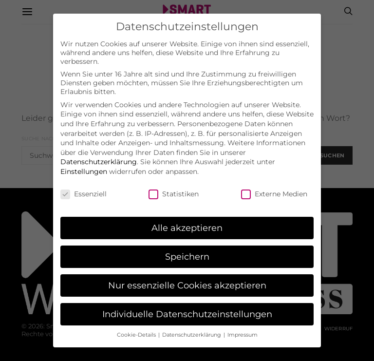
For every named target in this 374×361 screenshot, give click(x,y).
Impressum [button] (242, 330)
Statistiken (174, 189)
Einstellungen (83, 167)
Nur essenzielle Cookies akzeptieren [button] (187, 281)
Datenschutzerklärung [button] (192, 330)
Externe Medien (274, 189)
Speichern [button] (187, 252)
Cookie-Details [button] (137, 330)
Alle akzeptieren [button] (187, 223)
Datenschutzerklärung (98, 157)
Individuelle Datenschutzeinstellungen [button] (187, 309)
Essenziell (83, 189)
